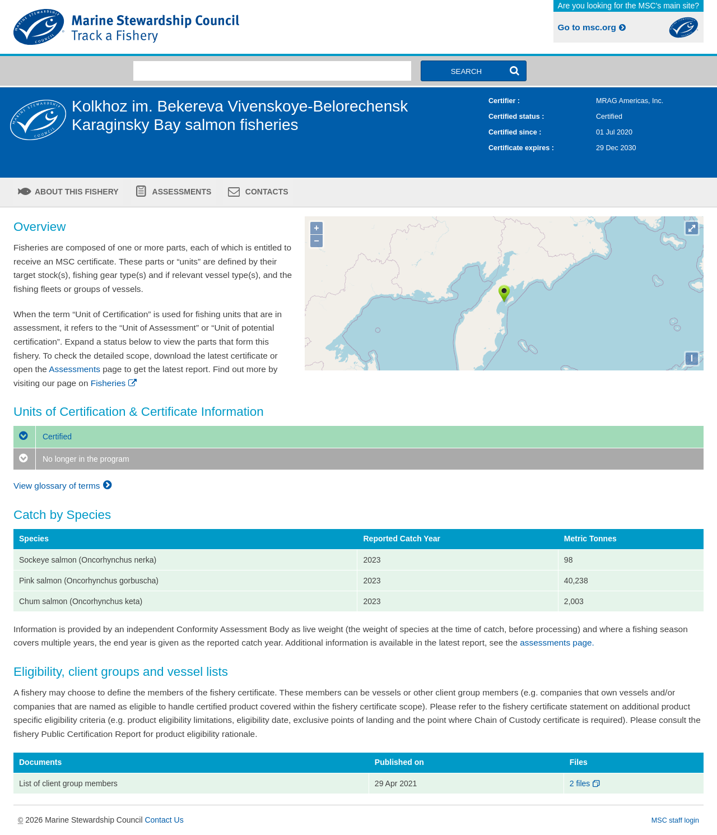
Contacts (265, 191)
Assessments (180, 191)
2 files (586, 783)
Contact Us (164, 819)
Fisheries (114, 383)
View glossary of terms (64, 485)
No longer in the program (71, 459)
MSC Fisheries (183, 27)
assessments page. (557, 642)
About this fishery (76, 191)
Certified (42, 436)
